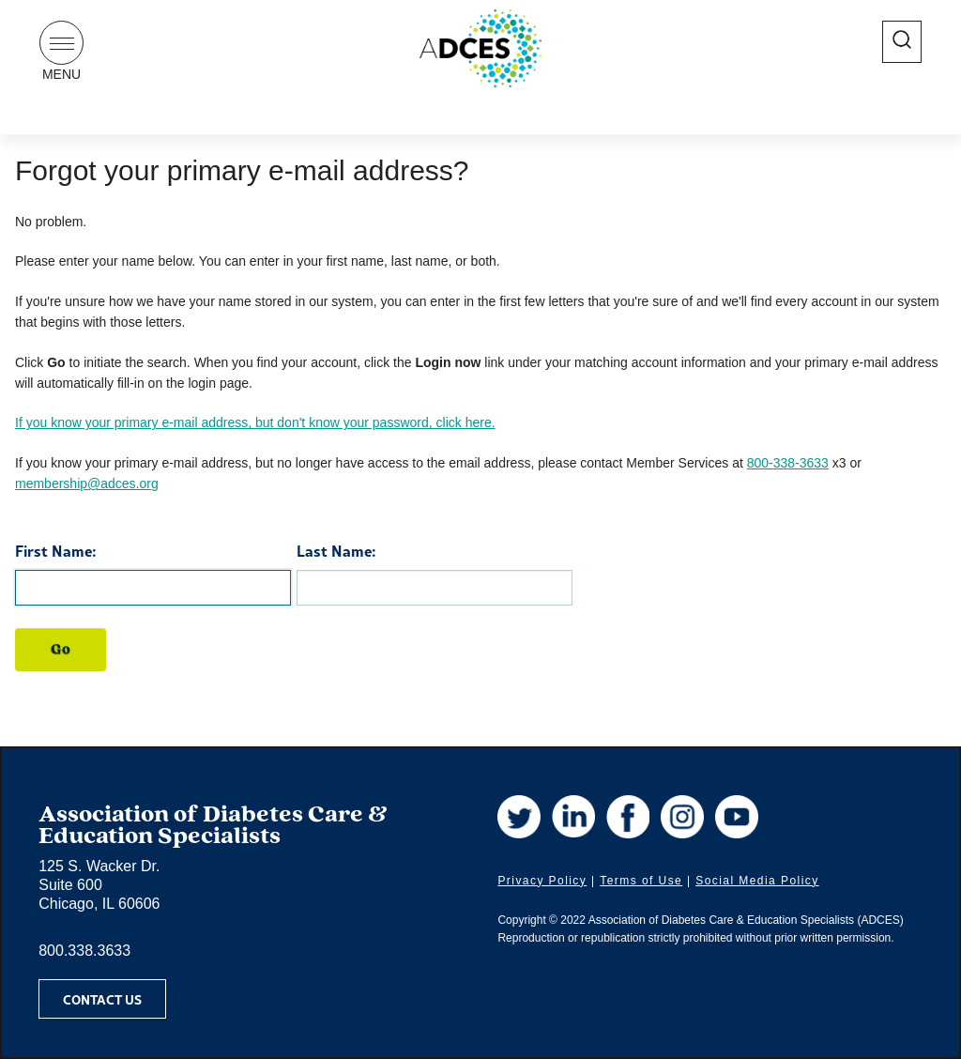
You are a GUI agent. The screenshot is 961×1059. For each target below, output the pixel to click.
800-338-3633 (788, 462)
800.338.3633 (84, 951)
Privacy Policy (542, 880)
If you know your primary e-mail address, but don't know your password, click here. (255, 422)
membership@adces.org (87, 483)
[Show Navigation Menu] (61, 43)
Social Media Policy (756, 880)
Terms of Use (641, 880)
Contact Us (102, 999)
